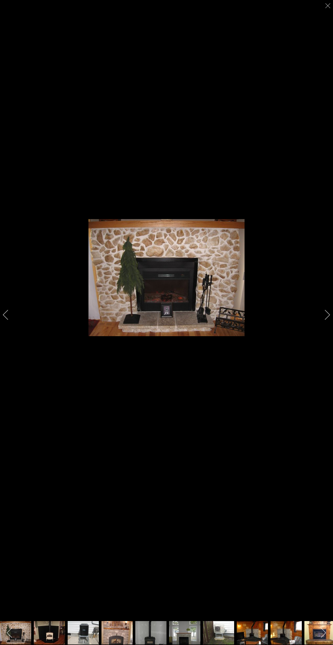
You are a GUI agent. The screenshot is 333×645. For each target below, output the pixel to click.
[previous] (9, 315)
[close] (328, 5)
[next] (324, 315)
